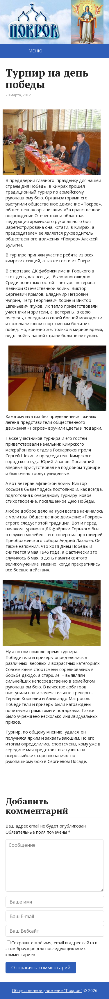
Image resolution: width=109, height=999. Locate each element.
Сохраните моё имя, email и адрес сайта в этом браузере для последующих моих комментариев (51, 948)
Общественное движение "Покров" (47, 990)
